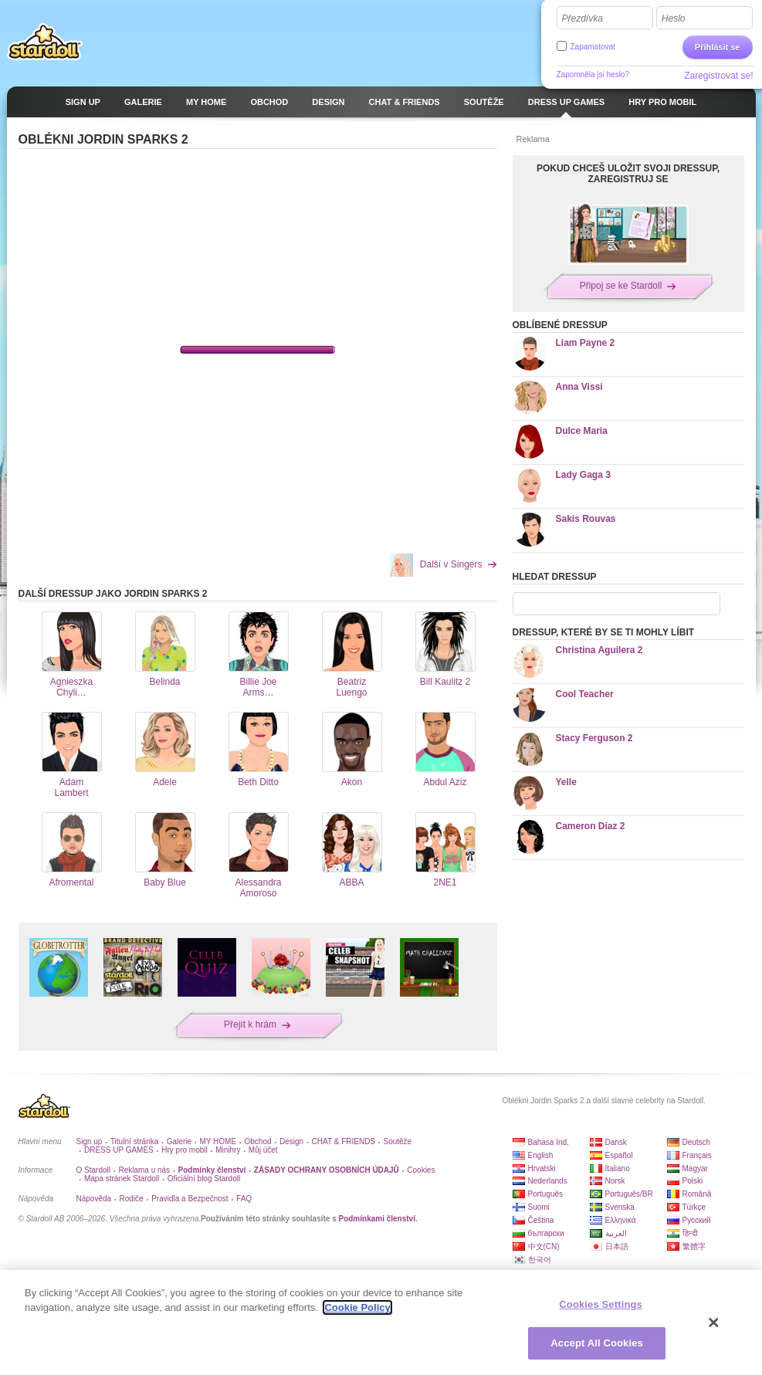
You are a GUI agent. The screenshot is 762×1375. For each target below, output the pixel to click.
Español (619, 1155)
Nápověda (94, 1198)
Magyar (695, 1168)
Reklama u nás (144, 1170)
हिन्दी (690, 1233)
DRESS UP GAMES (119, 1150)
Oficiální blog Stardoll (204, 1178)
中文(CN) (544, 1246)
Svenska (620, 1207)
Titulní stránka (134, 1141)
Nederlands (547, 1181)
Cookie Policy (357, 1307)
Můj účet (263, 1150)
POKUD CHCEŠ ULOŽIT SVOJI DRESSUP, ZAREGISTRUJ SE (628, 174)
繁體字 (694, 1246)
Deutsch (696, 1142)
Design (291, 1141)
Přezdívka (582, 18)
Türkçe (694, 1207)
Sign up (89, 1141)
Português (546, 1194)
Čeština (541, 1220)
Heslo (674, 18)
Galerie (179, 1141)
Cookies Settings (600, 1304)
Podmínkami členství (376, 1218)
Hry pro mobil (184, 1150)
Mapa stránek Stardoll (121, 1178)
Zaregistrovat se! (718, 75)
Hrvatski (542, 1168)
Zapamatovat (593, 46)
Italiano (617, 1168)
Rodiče (132, 1198)
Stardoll (45, 41)
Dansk (616, 1142)
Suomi (539, 1207)
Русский (696, 1220)
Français (697, 1155)
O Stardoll (93, 1170)
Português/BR (629, 1194)
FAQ (244, 1198)
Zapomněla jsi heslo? (593, 74)
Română (697, 1194)
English (541, 1155)
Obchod (258, 1141)
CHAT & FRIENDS (343, 1141)
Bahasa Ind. (548, 1142)
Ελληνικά (620, 1220)
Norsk (615, 1181)
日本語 (616, 1246)
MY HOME (217, 1141)
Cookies (421, 1170)
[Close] (714, 1322)
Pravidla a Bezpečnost (190, 1198)
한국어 (539, 1259)
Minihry (227, 1150)
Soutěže (397, 1141)
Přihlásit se (717, 47)
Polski (692, 1181)
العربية (616, 1233)
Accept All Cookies (596, 1343)
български (546, 1233)
